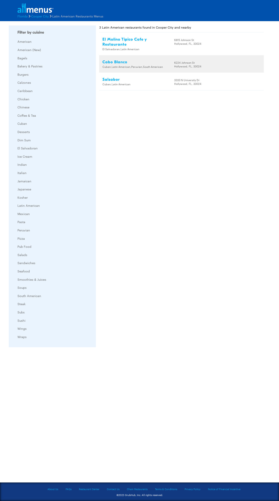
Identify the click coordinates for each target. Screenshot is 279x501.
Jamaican (24, 181)
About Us (53, 489)
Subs (21, 312)
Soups (22, 287)
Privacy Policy (193, 489)
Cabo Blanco (114, 62)
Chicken (23, 99)
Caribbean (25, 91)
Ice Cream (24, 156)
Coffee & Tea (26, 115)
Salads (22, 255)
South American (29, 296)
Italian (22, 173)
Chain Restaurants (137, 489)
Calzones (24, 82)
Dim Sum (24, 140)
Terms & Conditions (166, 489)
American (24, 41)
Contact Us (113, 489)
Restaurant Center (89, 489)
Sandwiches (26, 263)
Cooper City (40, 16)
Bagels (22, 58)
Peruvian (23, 230)
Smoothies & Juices (31, 279)
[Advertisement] (41, 416)
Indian (22, 164)
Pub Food (24, 246)
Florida (22, 16)
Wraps (22, 337)
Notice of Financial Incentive (224, 489)
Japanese (24, 189)
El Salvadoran (27, 148)
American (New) (29, 50)
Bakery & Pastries (30, 66)
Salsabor (111, 79)
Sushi (21, 320)
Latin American (28, 205)
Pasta (21, 222)
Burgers (23, 74)
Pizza (21, 238)
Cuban (22, 123)
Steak (21, 304)
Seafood (23, 271)
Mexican (23, 214)
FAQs (68, 489)
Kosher (22, 197)
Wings (22, 328)
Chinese (23, 107)
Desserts (23, 132)
